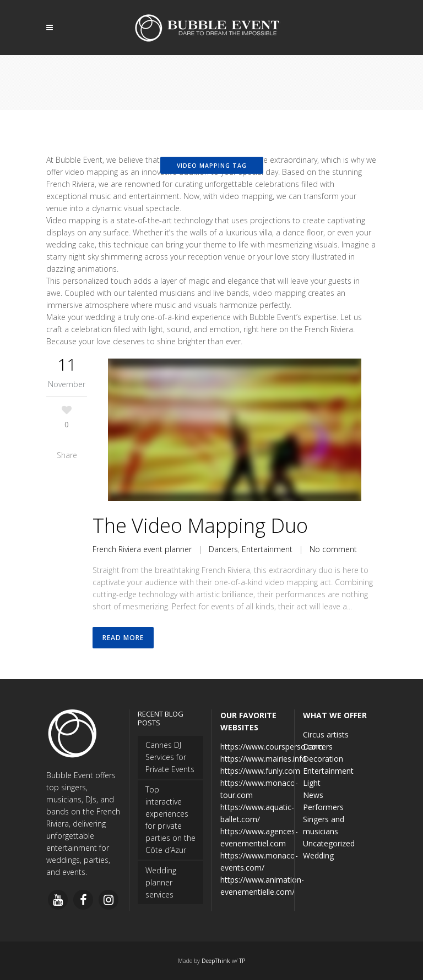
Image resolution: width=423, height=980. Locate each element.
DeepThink (216, 961)
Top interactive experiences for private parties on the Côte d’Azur (170, 819)
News (313, 795)
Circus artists (326, 734)
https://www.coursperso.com (271, 746)
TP (242, 961)
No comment (333, 549)
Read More (123, 637)
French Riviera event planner (142, 549)
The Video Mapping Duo (200, 525)
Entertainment (267, 549)
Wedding (318, 855)
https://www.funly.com (260, 771)
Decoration (323, 758)
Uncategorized (329, 843)
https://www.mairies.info (263, 758)
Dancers (223, 549)
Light (312, 783)
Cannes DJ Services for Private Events (169, 757)
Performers (323, 807)
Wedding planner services (160, 882)
